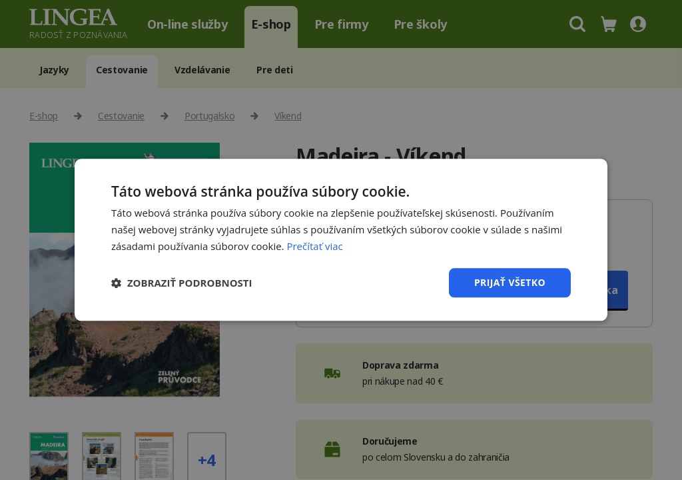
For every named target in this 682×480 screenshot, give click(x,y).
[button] (181, 283)
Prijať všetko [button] (509, 282)
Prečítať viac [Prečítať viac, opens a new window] (314, 246)
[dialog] (341, 240)
